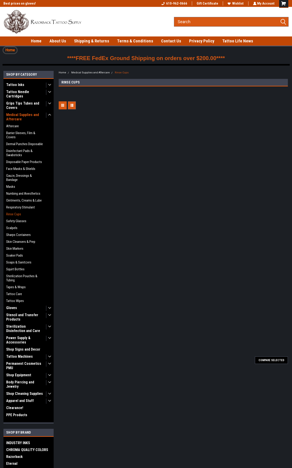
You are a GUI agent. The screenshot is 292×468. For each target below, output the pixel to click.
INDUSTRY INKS (18, 443)
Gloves (11, 308)
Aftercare (12, 126)
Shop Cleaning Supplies (24, 393)
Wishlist (235, 3)
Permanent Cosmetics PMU (23, 365)
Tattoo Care (14, 294)
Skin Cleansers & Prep (20, 242)
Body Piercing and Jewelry (20, 384)
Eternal (11, 463)
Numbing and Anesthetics (23, 193)
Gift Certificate (207, 3)
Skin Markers (14, 248)
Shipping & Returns (91, 41)
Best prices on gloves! (19, 3)
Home (36, 41)
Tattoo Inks (15, 85)
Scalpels (11, 228)
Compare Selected (271, 360)
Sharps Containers (18, 235)
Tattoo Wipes (15, 301)
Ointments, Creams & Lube (24, 200)
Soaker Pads (14, 255)
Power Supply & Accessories (18, 340)
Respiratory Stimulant (20, 207)
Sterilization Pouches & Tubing (21, 278)
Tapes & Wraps (16, 287)
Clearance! (14, 408)
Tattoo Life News (237, 41)
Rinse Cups (13, 214)
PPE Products (16, 415)
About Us (58, 41)
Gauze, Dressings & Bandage (19, 178)
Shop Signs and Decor (23, 349)
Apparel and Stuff (20, 401)
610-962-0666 (174, 3)
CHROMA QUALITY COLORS (27, 450)
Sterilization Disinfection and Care (23, 328)
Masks (10, 187)
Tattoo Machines (19, 356)
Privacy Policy (201, 41)
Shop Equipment (18, 375)
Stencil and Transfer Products (22, 317)
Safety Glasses (16, 221)
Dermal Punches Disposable (24, 144)
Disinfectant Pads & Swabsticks (19, 153)
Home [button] (10, 50)
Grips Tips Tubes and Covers (22, 105)
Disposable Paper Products (24, 162)
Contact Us (171, 41)
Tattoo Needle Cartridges (17, 94)
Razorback (14, 456)
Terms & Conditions (135, 41)
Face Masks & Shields (20, 169)
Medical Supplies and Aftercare (22, 117)
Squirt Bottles (15, 269)
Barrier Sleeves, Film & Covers (20, 135)
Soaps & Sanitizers (18, 262)
